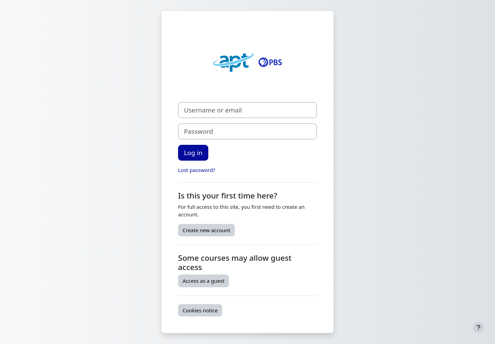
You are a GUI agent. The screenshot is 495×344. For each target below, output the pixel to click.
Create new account (206, 230)
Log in (193, 152)
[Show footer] (478, 327)
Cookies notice (200, 310)
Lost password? (196, 169)
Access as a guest (203, 280)
